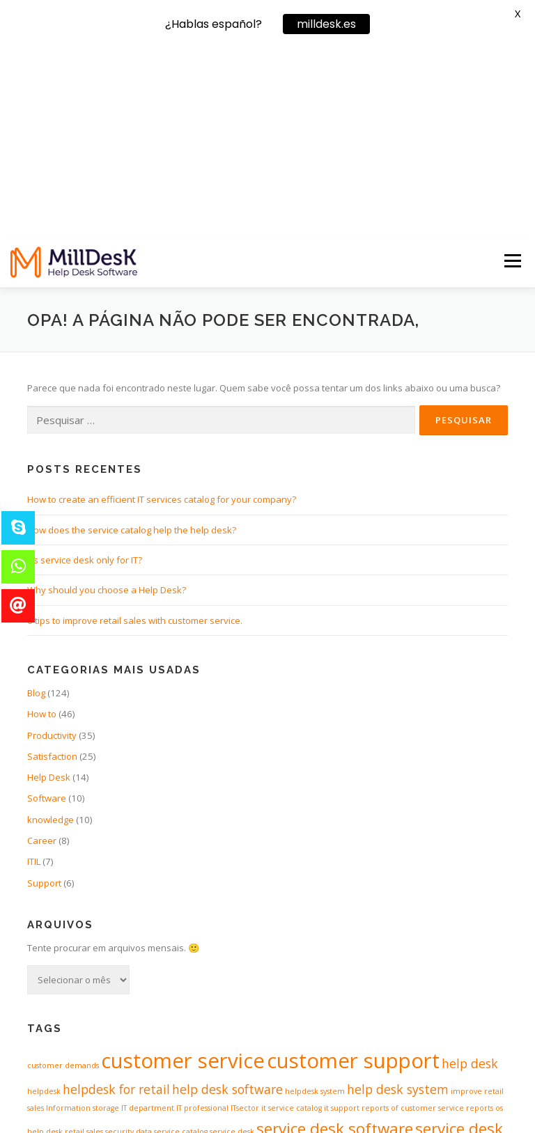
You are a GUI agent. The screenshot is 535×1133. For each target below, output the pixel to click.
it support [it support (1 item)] (341, 921)
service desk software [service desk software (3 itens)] (334, 941)
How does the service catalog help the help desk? (131, 342)
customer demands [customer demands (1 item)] (63, 879)
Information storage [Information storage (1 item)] (82, 921)
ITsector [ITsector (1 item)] (245, 921)
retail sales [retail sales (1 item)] (84, 944)
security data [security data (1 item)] (128, 944)
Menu (512, 74)
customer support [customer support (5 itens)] (353, 874)
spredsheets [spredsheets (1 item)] (266, 1001)
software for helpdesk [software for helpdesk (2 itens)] (250, 968)
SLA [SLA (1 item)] (178, 971)
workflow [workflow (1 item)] (491, 1001)
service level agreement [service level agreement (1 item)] (125, 971)
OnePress (305, 1100)
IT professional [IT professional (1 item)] (202, 921)
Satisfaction (52, 569)
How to (41, 527)
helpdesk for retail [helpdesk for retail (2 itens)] (116, 902)
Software (46, 611)
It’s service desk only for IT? (84, 372)
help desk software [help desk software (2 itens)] (227, 902)
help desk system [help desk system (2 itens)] (398, 902)
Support (44, 695)
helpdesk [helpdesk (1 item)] (44, 904)
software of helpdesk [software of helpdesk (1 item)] (65, 1001)
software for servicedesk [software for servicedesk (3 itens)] (405, 967)
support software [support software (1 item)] (442, 1001)
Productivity (52, 548)
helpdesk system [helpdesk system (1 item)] (315, 904)
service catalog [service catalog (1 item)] (181, 944)
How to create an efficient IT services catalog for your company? (161, 312)
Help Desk (48, 590)
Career (41, 654)
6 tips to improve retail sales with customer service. (134, 433)
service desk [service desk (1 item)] (232, 944)
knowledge (50, 632)
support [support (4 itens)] (323, 996)
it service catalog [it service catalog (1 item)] (291, 921)
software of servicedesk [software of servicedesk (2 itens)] (174, 998)
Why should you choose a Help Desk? (106, 403)
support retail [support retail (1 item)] (384, 1001)
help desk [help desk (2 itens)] (470, 876)
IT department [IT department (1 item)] (147, 921)
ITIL (33, 675)
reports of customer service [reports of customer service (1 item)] (413, 921)
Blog (36, 505)
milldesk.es (326, 24)
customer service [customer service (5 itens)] (183, 874)
